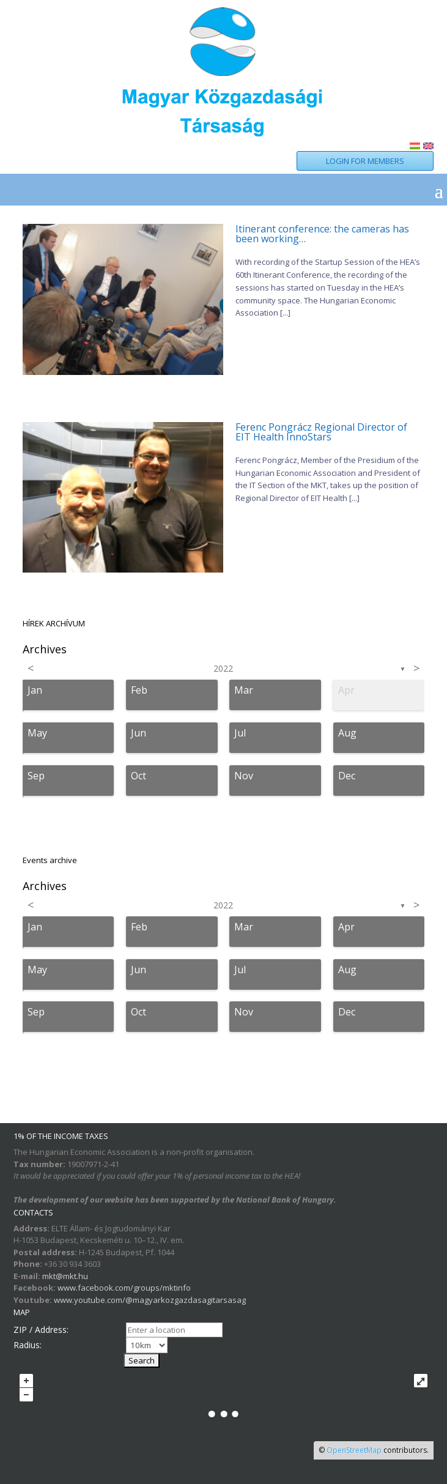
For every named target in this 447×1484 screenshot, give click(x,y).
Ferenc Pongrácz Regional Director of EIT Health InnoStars (321, 431)
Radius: (27, 1345)
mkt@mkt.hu (65, 1276)
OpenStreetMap (354, 1450)
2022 (223, 668)
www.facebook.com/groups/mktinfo (124, 1287)
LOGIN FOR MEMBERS (365, 160)
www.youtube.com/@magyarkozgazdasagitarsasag (150, 1299)
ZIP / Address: (40, 1329)
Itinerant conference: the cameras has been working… (322, 233)
